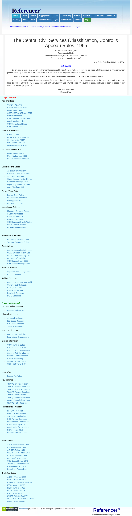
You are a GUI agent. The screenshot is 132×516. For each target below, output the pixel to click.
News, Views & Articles (16, 225)
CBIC (55, 16)
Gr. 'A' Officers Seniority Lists (18, 253)
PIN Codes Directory (15, 324)
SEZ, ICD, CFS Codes (16, 176)
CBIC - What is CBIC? (16, 345)
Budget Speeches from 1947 (18, 159)
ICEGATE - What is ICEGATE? (19, 482)
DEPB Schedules (14, 296)
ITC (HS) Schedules (15, 203)
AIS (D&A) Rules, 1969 (16, 447)
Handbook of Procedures (17, 198)
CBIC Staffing (66, 16)
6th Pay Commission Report (18, 400)
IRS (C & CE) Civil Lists (16, 258)
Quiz (56, 20)
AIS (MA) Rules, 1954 (16, 450)
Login (87, 20)
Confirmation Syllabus (16, 424)
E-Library (16, 20)
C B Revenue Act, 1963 (16, 348)
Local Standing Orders (16, 121)
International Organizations (18, 337)
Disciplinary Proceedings (17, 469)
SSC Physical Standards (17, 419)
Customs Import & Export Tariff (19, 282)
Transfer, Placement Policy (18, 242)
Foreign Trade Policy (15, 195)
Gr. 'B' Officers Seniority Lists (18, 256)
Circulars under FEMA (16, 140)
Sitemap (78, 20)
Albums (33, 16)
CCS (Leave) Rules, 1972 (17, 461)
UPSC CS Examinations (17, 414)
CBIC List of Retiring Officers (18, 264)
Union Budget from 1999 (17, 156)
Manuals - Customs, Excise (18, 211)
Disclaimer (23, 509)
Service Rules (66, 20)
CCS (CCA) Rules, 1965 (17, 455)
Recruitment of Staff (15, 411)
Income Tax (111, 16)
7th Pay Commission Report (18, 397)
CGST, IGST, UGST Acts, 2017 (19, 113)
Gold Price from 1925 (15, 187)
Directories (87, 16)
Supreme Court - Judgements (19, 272)
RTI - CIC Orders (14, 274)
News (33, 20)
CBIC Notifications (14, 116)
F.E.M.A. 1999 (13, 135)
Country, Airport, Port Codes (18, 174)
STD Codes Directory (15, 318)
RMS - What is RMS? (15, 493)
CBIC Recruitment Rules (17, 124)
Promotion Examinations (17, 433)
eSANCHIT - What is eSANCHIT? (20, 499)
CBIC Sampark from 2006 (17, 261)
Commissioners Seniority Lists (19, 250)
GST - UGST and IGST (16, 364)
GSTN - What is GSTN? (16, 501)
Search (15, 16)
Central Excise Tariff (15, 290)
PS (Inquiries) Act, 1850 (16, 466)
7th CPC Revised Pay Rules (18, 387)
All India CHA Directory (16, 171)
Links (25, 20)
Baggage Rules (45, 16)
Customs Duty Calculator (17, 285)
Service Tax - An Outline (16, 361)
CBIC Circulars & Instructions (19, 118)
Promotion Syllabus (15, 430)
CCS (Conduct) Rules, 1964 (18, 453)
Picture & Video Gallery (16, 227)
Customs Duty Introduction (17, 353)
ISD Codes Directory (15, 321)
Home (25, 16)
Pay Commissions (44, 20)
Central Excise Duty (15, 358)
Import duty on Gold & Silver (18, 184)
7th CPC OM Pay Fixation (17, 384)
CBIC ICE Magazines (15, 219)
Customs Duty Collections (17, 356)
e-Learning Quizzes (15, 214)
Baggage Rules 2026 (15, 310)
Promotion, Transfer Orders (18, 239)
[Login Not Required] (11, 303)
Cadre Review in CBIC (16, 217)
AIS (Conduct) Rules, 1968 (18, 445)
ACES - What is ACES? (16, 477)
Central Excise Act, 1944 (17, 108)
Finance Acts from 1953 (16, 153)
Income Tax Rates (14, 376)
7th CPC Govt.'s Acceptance (18, 389)
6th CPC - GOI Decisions (17, 403)
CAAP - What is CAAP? (16, 480)
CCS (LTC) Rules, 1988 (16, 458)
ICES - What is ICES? (16, 485)
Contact (77, 16)
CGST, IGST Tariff (14, 288)
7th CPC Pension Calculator (18, 392)
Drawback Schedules (15, 293)
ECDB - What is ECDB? (16, 491)
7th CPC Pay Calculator (16, 395)
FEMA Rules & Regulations (18, 137)
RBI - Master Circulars (16, 143)
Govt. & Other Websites (16, 334)
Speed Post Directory (15, 326)
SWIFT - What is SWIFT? (17, 496)
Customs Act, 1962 (14, 105)
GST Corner (99, 16)
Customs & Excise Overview (18, 350)
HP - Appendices (14, 200)
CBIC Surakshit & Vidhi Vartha (19, 222)
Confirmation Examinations (18, 427)
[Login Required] (9, 98)
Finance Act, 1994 (14, 110)
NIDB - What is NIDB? (16, 488)
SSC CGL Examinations (16, 416)
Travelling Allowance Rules (18, 464)
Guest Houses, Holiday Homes (19, 179)
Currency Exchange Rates (17, 182)
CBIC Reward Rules (15, 127)
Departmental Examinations (18, 422)
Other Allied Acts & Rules (17, 145)
